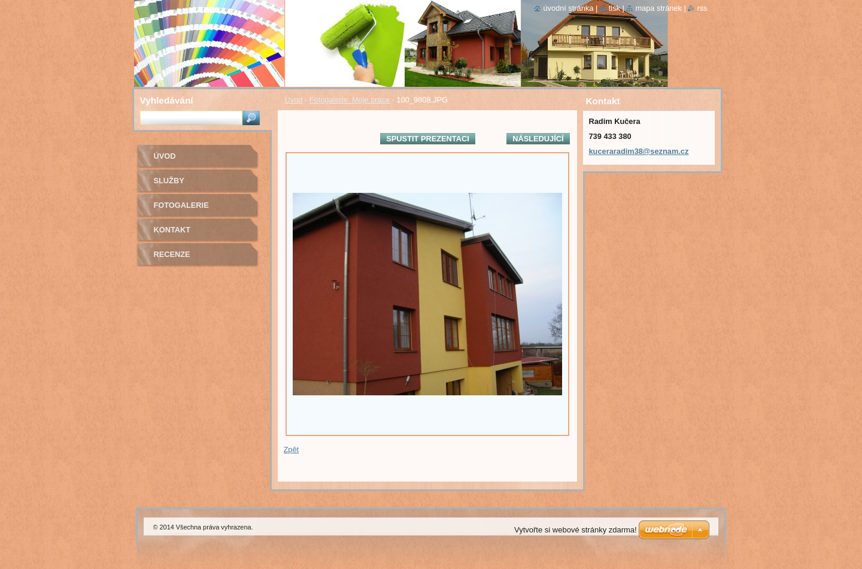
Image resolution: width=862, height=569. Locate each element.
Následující (537, 138)
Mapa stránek (658, 8)
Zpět (291, 449)
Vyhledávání (166, 100)
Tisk (614, 8)
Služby (169, 180)
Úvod (294, 99)
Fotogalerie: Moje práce (349, 99)
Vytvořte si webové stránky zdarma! (575, 529)
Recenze (172, 254)
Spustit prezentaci (427, 138)
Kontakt (172, 229)
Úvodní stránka (568, 8)
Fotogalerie (181, 205)
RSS (702, 8)
